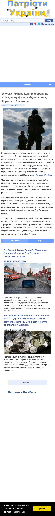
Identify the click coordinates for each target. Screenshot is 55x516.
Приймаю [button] (42, 509)
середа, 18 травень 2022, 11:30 (13, 105)
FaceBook (15, 241)
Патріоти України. (44, 175)
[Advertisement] (27, 54)
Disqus (40, 241)
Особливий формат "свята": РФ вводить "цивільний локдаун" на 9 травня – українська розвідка (25, 253)
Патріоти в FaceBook (22, 392)
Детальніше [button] (19, 512)
